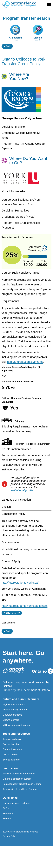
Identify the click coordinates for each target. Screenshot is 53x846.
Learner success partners (16, 803)
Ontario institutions (12, 749)
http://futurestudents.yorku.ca (25, 361)
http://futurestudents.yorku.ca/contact (24, 605)
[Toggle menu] (49, 4)
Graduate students (12, 714)
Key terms (8, 813)
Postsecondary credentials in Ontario (22, 784)
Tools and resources (16, 733)
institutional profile (21, 490)
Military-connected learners (17, 725)
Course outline (10, 754)
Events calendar (11, 759)
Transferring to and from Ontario (19, 789)
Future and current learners (21, 699)
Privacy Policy (10, 836)
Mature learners (11, 720)
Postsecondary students (15, 709)
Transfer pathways (12, 739)
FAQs (6, 808)
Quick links (10, 797)
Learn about (11, 768)
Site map (7, 818)
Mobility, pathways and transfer (19, 773)
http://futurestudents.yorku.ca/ (20, 582)
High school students (14, 704)
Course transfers (11, 744)
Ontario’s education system (17, 778)
